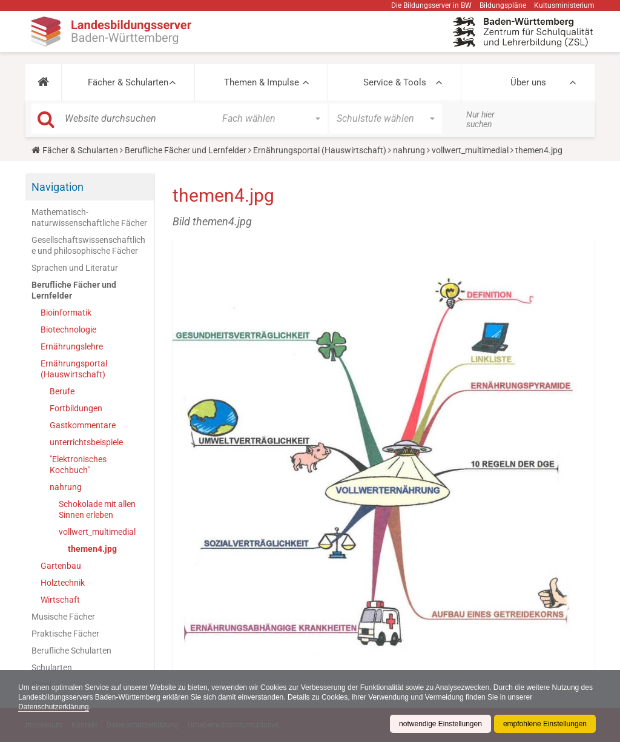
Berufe (62, 391)
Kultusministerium (564, 5)
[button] (43, 82)
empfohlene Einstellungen (545, 724)
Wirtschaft (60, 600)
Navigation (57, 187)
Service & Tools (394, 82)
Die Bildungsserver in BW (431, 5)
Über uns (528, 82)
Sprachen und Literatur (74, 268)
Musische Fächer (63, 616)
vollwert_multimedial (470, 150)
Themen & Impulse (261, 82)
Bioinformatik (66, 312)
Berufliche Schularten (71, 650)
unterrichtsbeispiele (86, 442)
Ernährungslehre (72, 346)
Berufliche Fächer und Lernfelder (185, 150)
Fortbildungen (76, 408)
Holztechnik (63, 583)
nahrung (409, 150)
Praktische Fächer (65, 633)
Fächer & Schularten (128, 82)
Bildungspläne (503, 5)
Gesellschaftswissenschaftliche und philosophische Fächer (88, 245)
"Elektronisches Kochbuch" (78, 464)
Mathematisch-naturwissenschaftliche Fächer (89, 217)
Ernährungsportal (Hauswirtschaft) (319, 150)
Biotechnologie (68, 329)
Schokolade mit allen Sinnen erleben (97, 509)
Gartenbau (61, 566)
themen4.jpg (92, 549)
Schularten (51, 667)
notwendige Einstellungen (440, 724)
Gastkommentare (83, 425)
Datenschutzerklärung (53, 707)
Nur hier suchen (480, 119)
